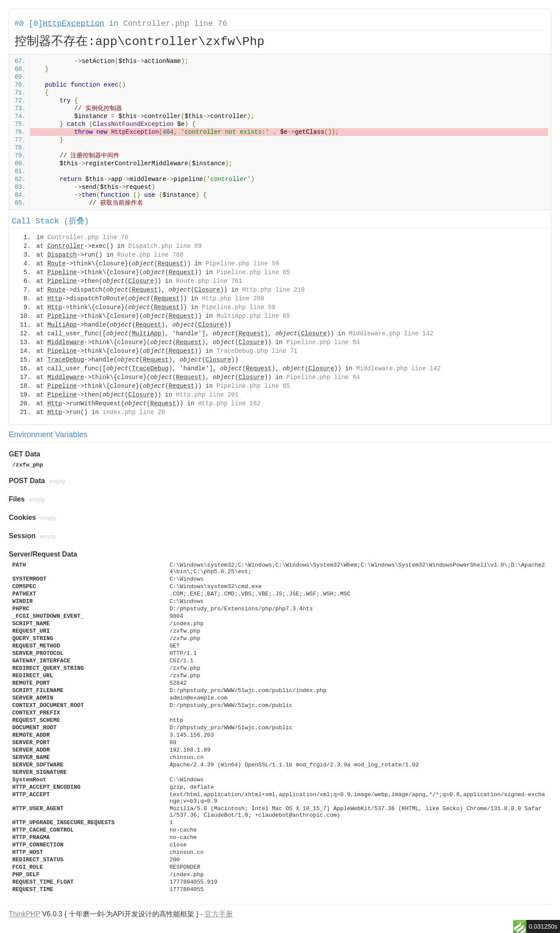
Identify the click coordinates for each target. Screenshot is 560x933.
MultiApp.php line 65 (253, 316)
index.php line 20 (133, 412)
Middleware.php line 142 (391, 333)
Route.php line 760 (150, 254)
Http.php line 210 (273, 289)
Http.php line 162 (229, 403)
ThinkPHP (24, 914)
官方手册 (219, 914)
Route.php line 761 (209, 281)
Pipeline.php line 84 (323, 342)
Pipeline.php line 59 (242, 263)
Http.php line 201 (207, 394)
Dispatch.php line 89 (165, 246)
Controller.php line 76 (175, 23)
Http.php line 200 (233, 298)
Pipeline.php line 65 (253, 272)
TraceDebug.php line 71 (257, 351)
